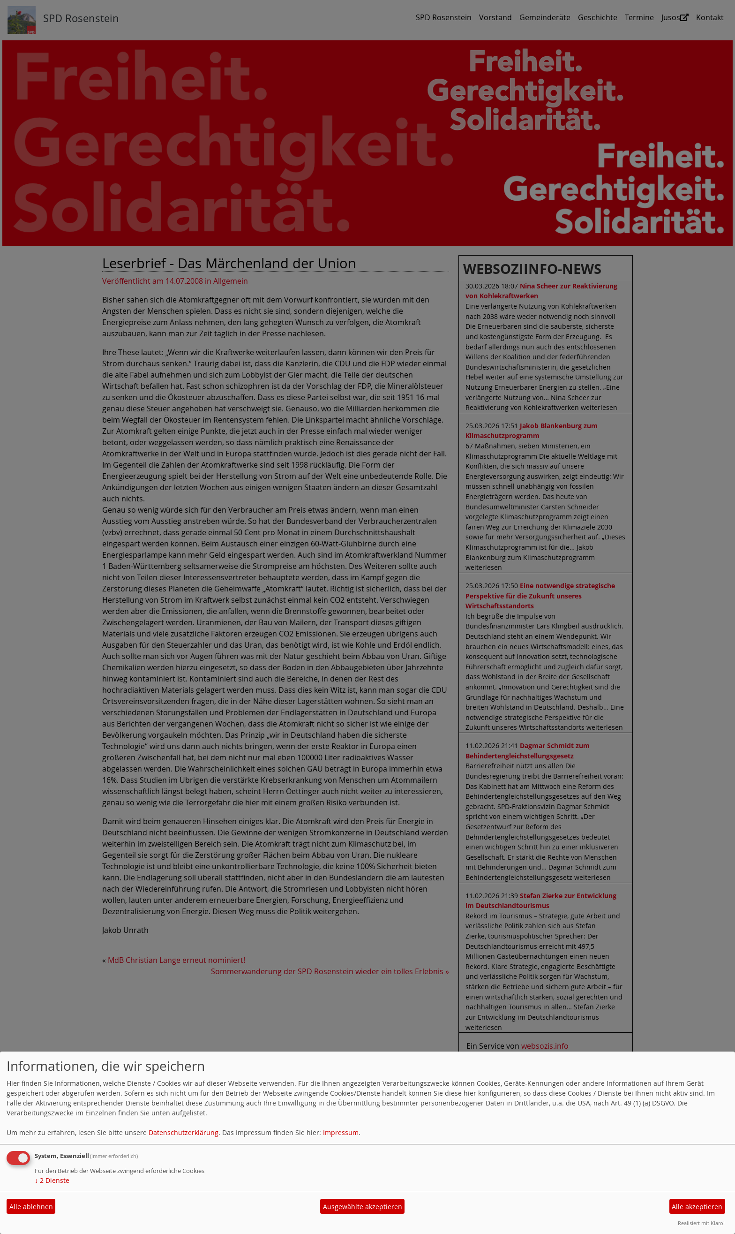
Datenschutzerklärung (183, 1132)
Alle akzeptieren (697, 1206)
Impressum (341, 1132)
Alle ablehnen (31, 1206)
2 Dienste (52, 1180)
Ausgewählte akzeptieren (362, 1206)
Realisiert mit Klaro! (701, 1222)
